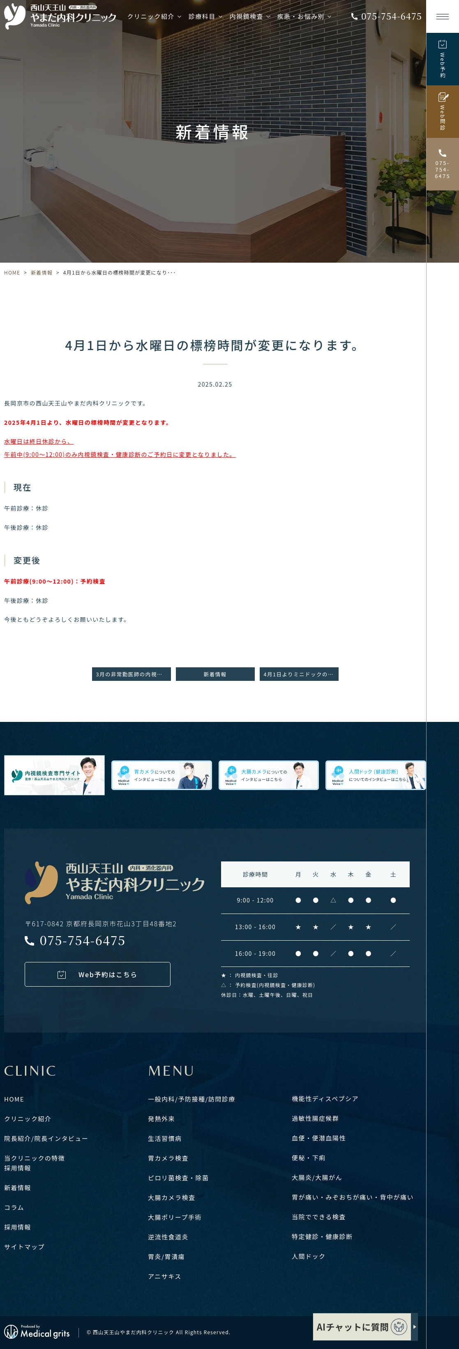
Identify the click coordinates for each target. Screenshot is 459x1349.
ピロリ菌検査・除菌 (178, 1177)
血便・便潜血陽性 (319, 1138)
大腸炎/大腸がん (317, 1177)
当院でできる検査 (319, 1216)
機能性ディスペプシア (325, 1098)
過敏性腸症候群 (315, 1118)
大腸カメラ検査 (172, 1197)
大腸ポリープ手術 (175, 1217)
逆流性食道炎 (168, 1236)
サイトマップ (24, 1246)
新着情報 (42, 272)
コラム (14, 1207)
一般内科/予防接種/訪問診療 (191, 1099)
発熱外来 (161, 1118)
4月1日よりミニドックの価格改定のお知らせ (301, 674)
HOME (12, 272)
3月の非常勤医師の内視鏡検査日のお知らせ (133, 674)
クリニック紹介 (28, 1118)
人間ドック (309, 1256)
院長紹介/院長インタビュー (46, 1138)
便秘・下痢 (309, 1157)
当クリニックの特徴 (34, 1158)
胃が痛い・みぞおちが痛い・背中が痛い (353, 1197)
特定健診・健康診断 (322, 1236)
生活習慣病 (165, 1138)
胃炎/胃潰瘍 (166, 1256)
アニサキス (165, 1276)
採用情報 (17, 1167)
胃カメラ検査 (168, 1158)
